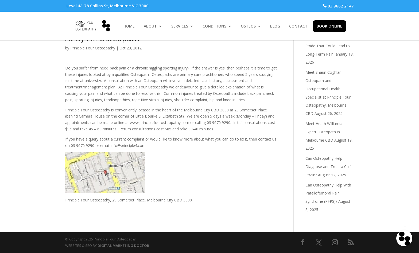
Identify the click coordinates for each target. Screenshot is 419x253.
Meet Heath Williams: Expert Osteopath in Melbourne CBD (323, 132)
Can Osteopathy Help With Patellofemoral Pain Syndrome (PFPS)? (328, 193)
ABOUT (150, 26)
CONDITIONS (214, 26)
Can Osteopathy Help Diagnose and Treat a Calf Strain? (328, 166)
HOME (129, 26)
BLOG (275, 26)
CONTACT (298, 26)
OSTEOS (248, 26)
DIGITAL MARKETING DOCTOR (123, 245)
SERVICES (179, 26)
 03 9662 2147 (338, 6)
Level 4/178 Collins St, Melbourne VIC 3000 (108, 5)
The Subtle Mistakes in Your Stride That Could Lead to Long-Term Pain (329, 46)
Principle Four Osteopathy (92, 47)
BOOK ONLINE (329, 26)
